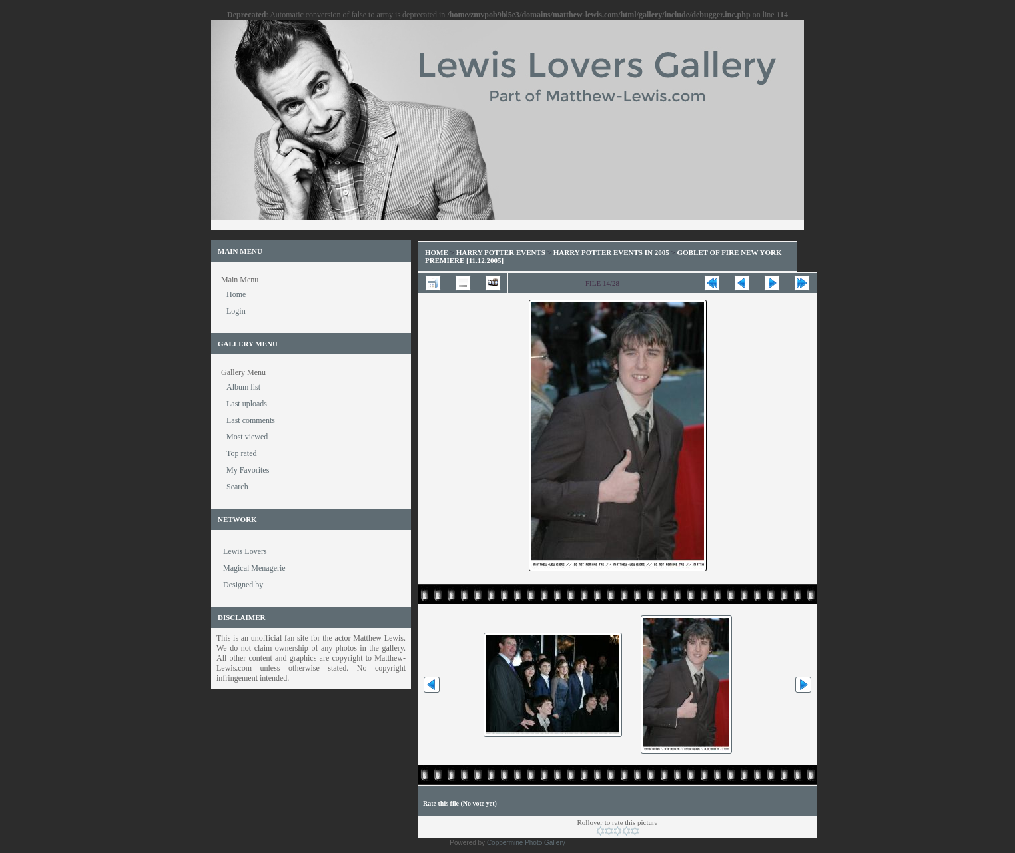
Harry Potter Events (500, 252)
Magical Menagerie (254, 568)
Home (436, 252)
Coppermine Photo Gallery (526, 842)
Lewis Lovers (245, 551)
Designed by (243, 584)
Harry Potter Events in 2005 (611, 252)
